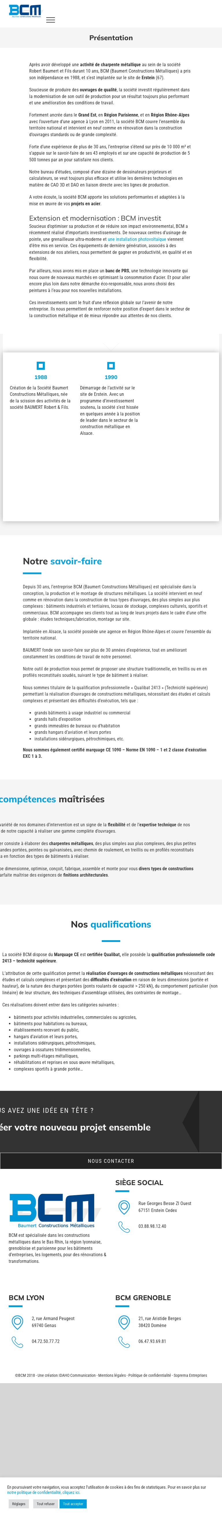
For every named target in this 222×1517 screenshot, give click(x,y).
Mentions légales (112, 1375)
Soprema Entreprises (190, 1375)
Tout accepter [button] (73, 1504)
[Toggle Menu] (51, 20)
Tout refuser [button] (46, 1504)
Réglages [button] (18, 1504)
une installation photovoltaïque (93, 239)
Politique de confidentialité (149, 1375)
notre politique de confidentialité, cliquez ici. (43, 1492)
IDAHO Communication (77, 1375)
